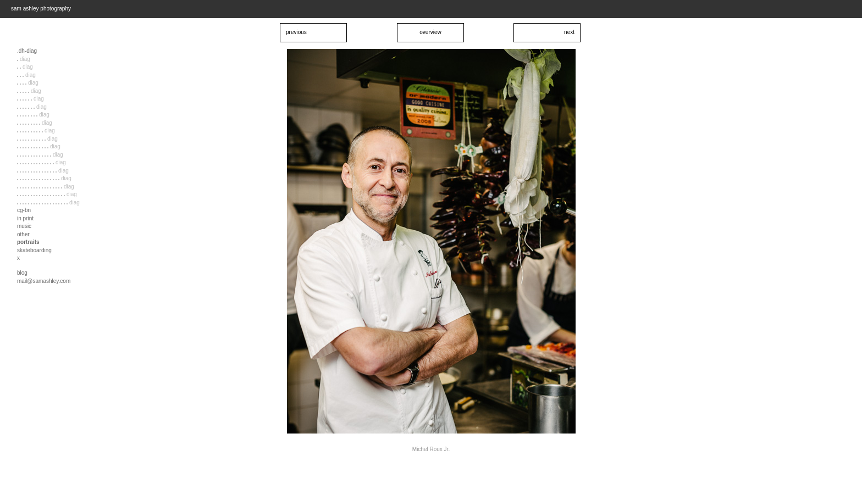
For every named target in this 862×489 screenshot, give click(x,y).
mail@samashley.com (43, 281)
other (23, 234)
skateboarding (34, 250)
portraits (28, 242)
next (569, 32)
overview (430, 32)
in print (25, 218)
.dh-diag (27, 51)
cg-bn (24, 210)
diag (23, 59)
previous (296, 32)
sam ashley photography (41, 8)
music (24, 226)
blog (22, 273)
